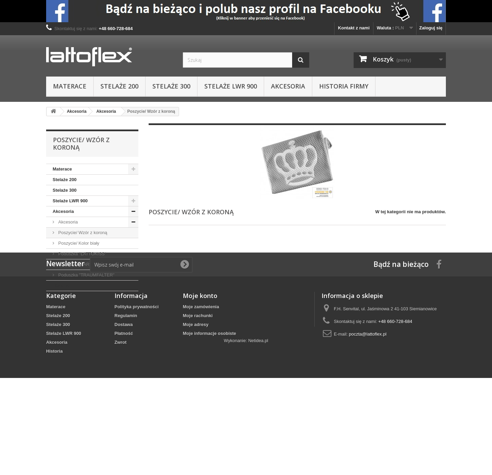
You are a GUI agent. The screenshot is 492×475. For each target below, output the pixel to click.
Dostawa (123, 390)
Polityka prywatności (136, 372)
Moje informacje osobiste (209, 399)
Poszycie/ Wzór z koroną (82, 232)
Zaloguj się (430, 27)
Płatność (123, 399)
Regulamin (125, 381)
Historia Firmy (343, 86)
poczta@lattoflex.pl (367, 400)
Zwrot (120, 408)
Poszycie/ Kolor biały (78, 243)
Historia (61, 285)
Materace (69, 86)
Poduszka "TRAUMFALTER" (85, 274)
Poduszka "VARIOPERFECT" (87, 264)
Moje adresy (195, 390)
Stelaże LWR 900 (230, 86)
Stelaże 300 (171, 86)
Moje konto (200, 361)
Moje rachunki (198, 381)
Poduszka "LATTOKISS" (81, 253)
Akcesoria (288, 86)
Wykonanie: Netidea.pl (246, 437)
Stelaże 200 (119, 86)
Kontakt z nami (353, 27)
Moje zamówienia (201, 372)
